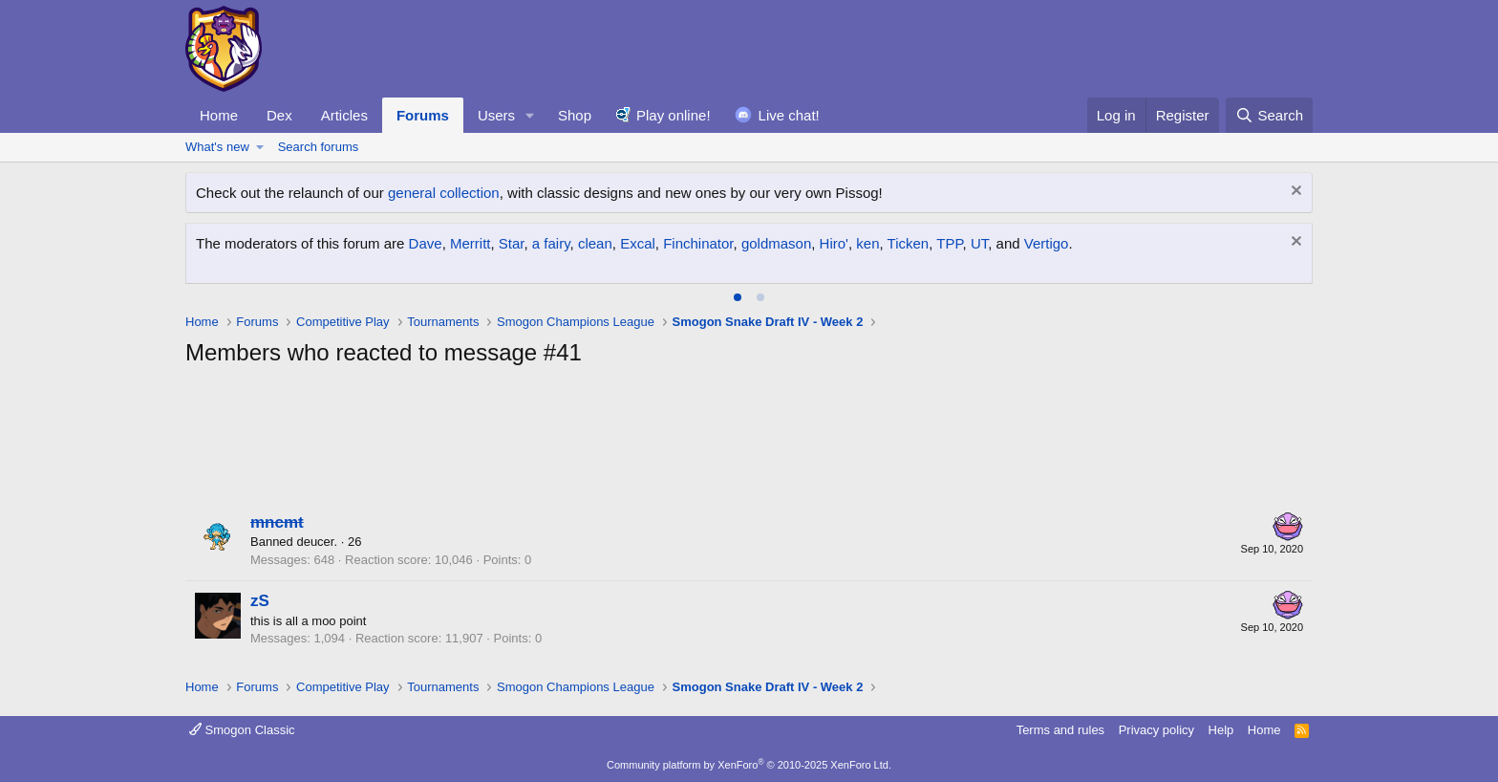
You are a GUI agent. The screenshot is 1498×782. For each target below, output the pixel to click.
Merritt (470, 243)
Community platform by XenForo (749, 765)
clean (595, 243)
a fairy (551, 243)
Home (219, 115)
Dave (425, 243)
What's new (217, 147)
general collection (444, 193)
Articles (344, 115)
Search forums (318, 147)
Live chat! (789, 115)
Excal (637, 243)
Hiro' (834, 243)
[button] (530, 115)
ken (867, 243)
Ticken (909, 243)
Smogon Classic (242, 730)
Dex (279, 115)
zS (259, 601)
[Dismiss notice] (1294, 193)
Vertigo (1046, 243)
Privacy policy (1156, 730)
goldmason (776, 243)
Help (1221, 730)
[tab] (737, 297)
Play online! (673, 115)
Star (511, 243)
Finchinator (698, 243)
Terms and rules (1060, 730)
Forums (422, 115)
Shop (574, 115)
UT (979, 243)
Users (496, 115)
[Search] (1269, 115)
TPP (949, 243)
